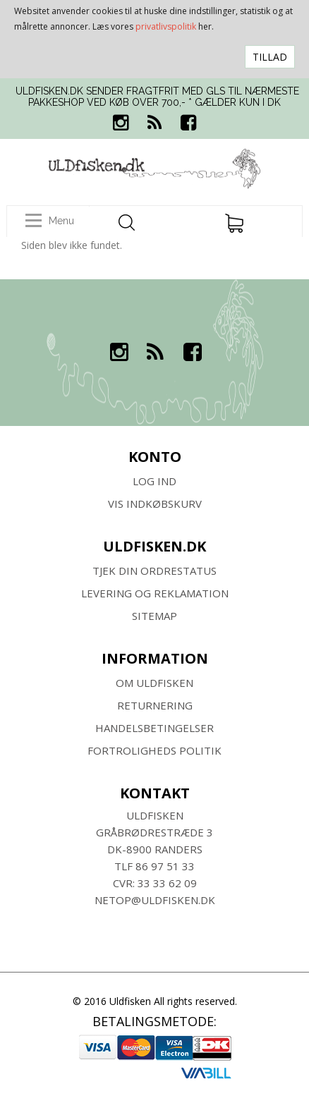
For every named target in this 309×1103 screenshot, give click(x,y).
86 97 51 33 (165, 866)
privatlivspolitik (165, 26)
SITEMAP (154, 616)
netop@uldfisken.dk (155, 900)
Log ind (154, 481)
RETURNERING (155, 705)
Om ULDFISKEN (154, 683)
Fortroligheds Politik (154, 750)
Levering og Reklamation (155, 593)
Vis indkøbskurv (155, 503)
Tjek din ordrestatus (154, 570)
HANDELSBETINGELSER (154, 728)
